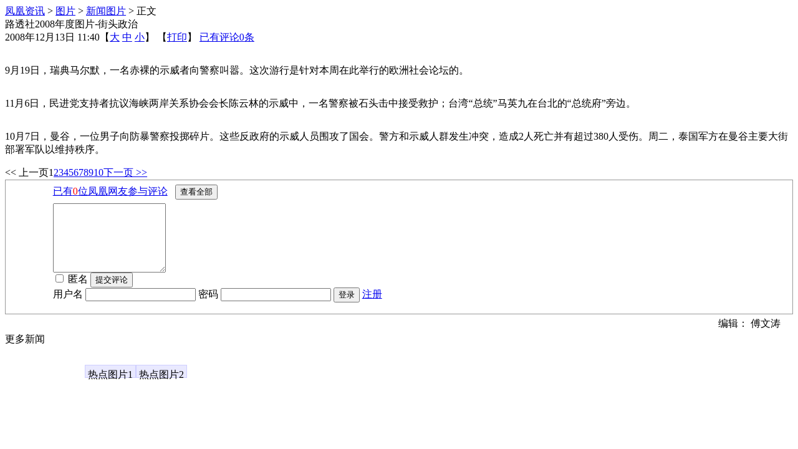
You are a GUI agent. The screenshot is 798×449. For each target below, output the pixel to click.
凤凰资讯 (25, 11)
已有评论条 (227, 37)
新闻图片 (106, 11)
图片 (65, 11)
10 (98, 172)
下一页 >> (125, 172)
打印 (177, 37)
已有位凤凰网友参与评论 (110, 191)
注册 (372, 307)
